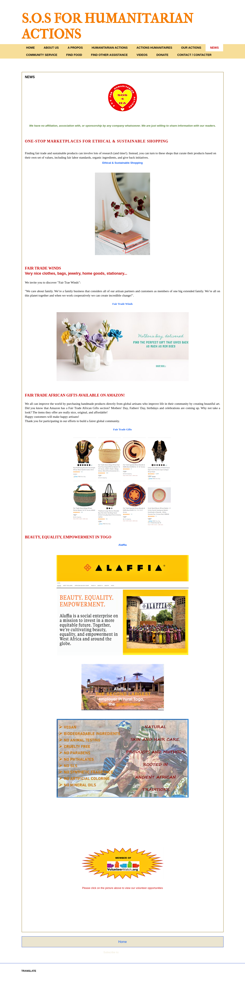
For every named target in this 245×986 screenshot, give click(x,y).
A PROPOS (75, 47)
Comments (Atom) (131, 952)
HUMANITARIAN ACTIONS (110, 47)
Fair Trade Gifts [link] (122, 429)
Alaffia (122, 544)
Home (122, 942)
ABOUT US (51, 47)
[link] (122, 162)
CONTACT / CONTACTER (194, 54)
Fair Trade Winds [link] (122, 303)
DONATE (162, 54)
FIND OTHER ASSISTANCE (109, 54)
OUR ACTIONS (191, 47)
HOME (30, 47)
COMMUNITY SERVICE (41, 54)
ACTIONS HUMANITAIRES (154, 47)
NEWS (214, 47)
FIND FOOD (74, 54)
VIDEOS (142, 54)
